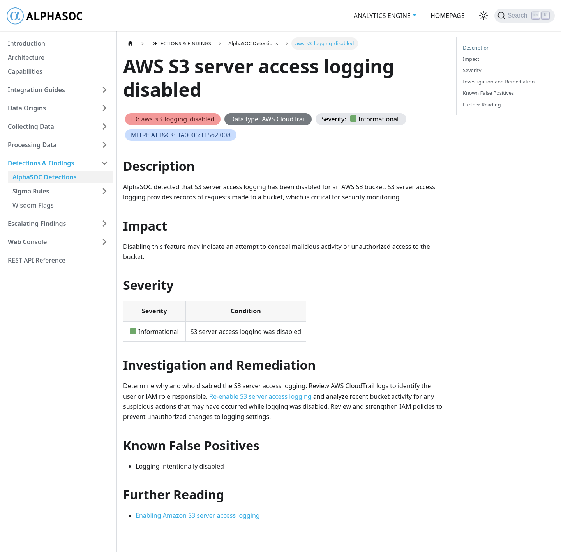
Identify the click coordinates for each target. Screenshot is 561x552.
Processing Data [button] (32, 144)
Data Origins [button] (27, 108)
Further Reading (482, 104)
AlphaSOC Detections (44, 177)
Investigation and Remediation (499, 81)
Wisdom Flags (33, 205)
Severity (472, 70)
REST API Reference (36, 260)
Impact (471, 58)
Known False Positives (488, 92)
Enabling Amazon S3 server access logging (198, 515)
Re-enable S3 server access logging (260, 396)
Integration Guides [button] (36, 89)
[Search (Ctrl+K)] (524, 16)
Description (476, 47)
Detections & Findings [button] (41, 163)
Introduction (26, 43)
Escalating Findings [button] (37, 223)
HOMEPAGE (447, 15)
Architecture (26, 57)
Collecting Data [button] (31, 126)
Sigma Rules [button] (30, 191)
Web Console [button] (27, 242)
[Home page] (130, 43)
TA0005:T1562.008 (204, 135)
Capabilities (25, 71)
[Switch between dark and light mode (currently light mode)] (483, 15)
